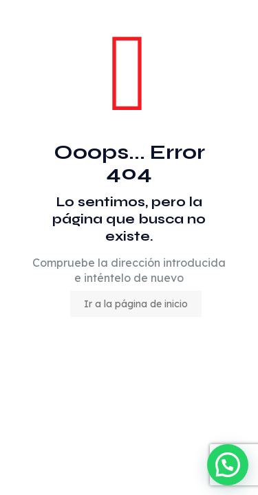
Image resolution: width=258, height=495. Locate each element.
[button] (227, 464)
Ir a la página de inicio (136, 304)
